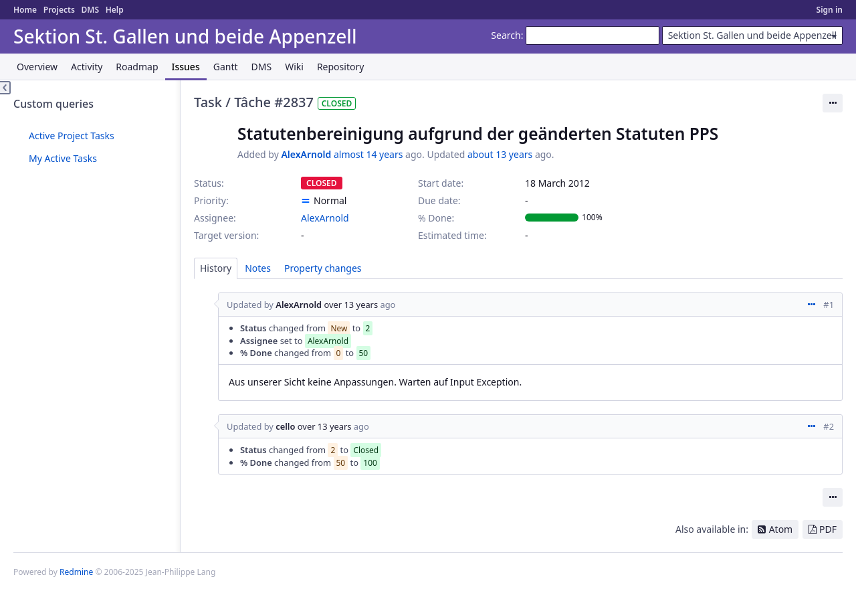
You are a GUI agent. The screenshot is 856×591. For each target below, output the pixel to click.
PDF (828, 529)
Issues (186, 66)
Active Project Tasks (71, 135)
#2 (828, 426)
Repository (340, 66)
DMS (90, 9)
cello (285, 426)
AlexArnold (306, 154)
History (215, 268)
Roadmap (137, 66)
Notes (258, 268)
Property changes (323, 268)
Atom (781, 529)
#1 (828, 305)
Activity (86, 66)
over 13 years (351, 305)
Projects (59, 9)
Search (505, 35)
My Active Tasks (63, 158)
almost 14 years (368, 154)
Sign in (830, 9)
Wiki (294, 66)
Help (115, 9)
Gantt (225, 66)
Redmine (76, 572)
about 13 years (499, 154)
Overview (37, 66)
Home (25, 9)
